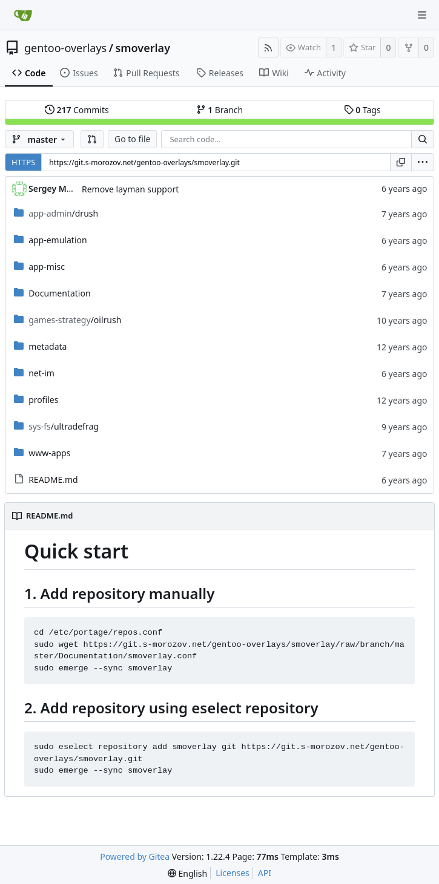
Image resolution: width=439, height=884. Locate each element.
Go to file (132, 139)
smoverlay (142, 48)
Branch (219, 110)
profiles (43, 399)
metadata (47, 346)
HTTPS (23, 162)
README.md (53, 479)
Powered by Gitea (135, 856)
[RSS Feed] (268, 47)
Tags (362, 110)
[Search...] (422, 139)
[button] (92, 139)
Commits (77, 110)
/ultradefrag (63, 426)
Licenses (232, 873)
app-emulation (57, 240)
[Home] (23, 15)
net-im (41, 373)
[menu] (422, 162)
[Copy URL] (401, 162)
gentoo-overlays (65, 48)
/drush (63, 213)
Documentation (59, 293)
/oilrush (74, 320)
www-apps (49, 453)
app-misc (46, 266)
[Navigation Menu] (422, 15)
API (264, 873)
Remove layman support (130, 189)
